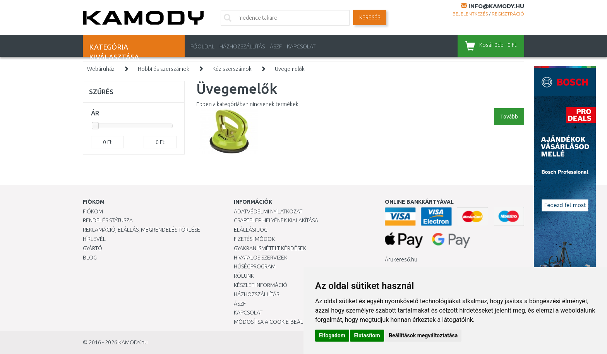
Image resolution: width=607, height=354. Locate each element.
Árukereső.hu (401, 259)
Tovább (509, 116)
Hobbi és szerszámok (163, 69)
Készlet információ (260, 285)
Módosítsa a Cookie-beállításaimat (282, 322)
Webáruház (101, 69)
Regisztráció (508, 13)
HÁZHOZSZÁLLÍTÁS (242, 46)
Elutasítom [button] (367, 335)
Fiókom (93, 211)
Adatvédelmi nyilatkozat (268, 211)
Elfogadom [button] (332, 335)
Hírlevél (94, 239)
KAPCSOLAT (301, 46)
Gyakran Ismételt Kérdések (270, 248)
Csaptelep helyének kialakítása (276, 220)
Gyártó (92, 248)
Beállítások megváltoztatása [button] (423, 335)
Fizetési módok (254, 239)
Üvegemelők (290, 69)
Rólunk (244, 276)
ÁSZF (276, 46)
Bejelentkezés (470, 13)
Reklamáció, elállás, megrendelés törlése (141, 230)
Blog (90, 257)
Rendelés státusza (108, 220)
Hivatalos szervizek (260, 257)
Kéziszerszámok (232, 69)
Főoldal (202, 46)
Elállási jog (250, 230)
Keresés (369, 17)
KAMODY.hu (132, 342)
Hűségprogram (255, 266)
